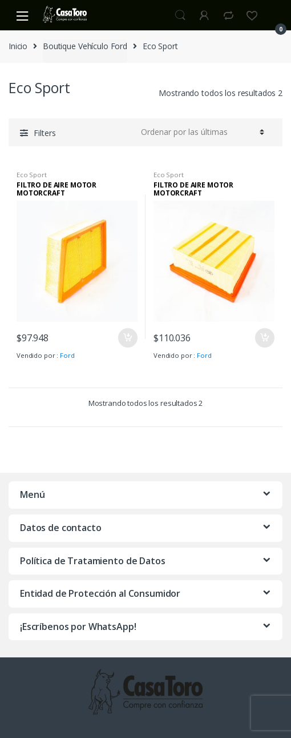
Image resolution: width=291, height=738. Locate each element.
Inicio (18, 46)
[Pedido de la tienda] (201, 132)
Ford (67, 355)
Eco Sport (32, 174)
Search (180, 15)
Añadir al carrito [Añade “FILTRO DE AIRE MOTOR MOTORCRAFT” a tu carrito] (127, 338)
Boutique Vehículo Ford (85, 46)
